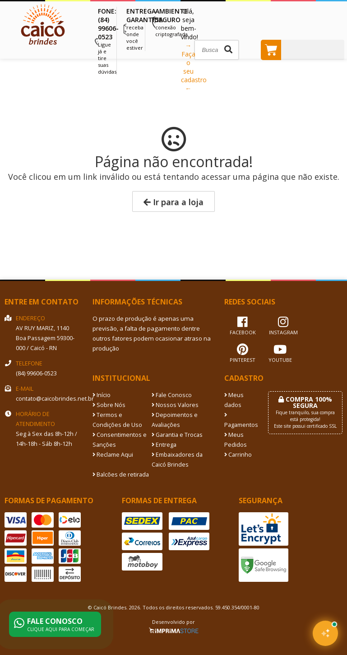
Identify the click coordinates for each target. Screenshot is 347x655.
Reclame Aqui (113, 454)
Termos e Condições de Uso (117, 420)
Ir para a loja (173, 201)
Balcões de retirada (121, 474)
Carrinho (238, 454)
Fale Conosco (172, 395)
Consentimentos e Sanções (120, 440)
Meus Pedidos (235, 440)
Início (102, 395)
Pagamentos (239, 420)
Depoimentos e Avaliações (175, 420)
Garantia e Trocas (177, 435)
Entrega (164, 445)
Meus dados (234, 400)
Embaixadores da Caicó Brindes (177, 459)
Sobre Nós (109, 405)
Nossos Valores (175, 405)
